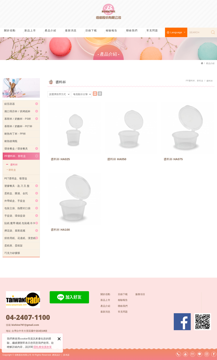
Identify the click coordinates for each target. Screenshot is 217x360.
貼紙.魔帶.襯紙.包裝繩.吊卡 (19, 223)
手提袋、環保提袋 (14, 215)
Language (177, 32)
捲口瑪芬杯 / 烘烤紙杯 (17, 111)
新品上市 (30, 30)
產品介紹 (50, 30)
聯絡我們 (132, 30)
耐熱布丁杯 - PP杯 (15, 133)
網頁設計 (56, 355)
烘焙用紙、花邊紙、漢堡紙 (20, 238)
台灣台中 (29, 331)
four (100, 94)
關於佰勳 (10, 30)
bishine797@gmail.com (25, 325)
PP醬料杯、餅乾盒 (15, 156)
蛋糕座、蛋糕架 (13, 245)
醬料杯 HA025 (74, 132)
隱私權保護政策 (43, 346)
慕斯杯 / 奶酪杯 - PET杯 (18, 126)
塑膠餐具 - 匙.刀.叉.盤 (16, 185)
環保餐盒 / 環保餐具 (16, 148)
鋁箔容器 (9, 103)
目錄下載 (91, 30)
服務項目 (140, 294)
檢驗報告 (111, 30)
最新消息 (71, 30)
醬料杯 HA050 (131, 132)
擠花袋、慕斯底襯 (14, 230)
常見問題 (152, 30)
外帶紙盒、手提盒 (14, 200)
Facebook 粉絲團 (182, 321)
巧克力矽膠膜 (12, 253)
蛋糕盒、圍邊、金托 (16, 193)
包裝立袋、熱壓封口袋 (17, 208)
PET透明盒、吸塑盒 (15, 178)
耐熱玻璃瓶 (10, 141)
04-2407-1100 (28, 317)
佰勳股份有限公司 (108, 13)
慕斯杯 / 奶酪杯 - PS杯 (17, 118)
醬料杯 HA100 (74, 202)
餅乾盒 (12, 169)
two (95, 94)
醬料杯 (14, 164)
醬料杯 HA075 (187, 132)
